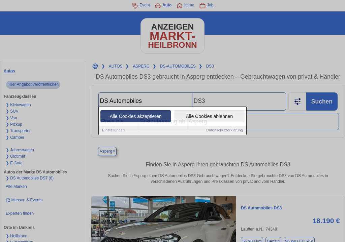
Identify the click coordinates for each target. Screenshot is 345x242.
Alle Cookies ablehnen (209, 116)
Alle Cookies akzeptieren (135, 116)
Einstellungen (113, 130)
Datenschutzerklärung (224, 130)
